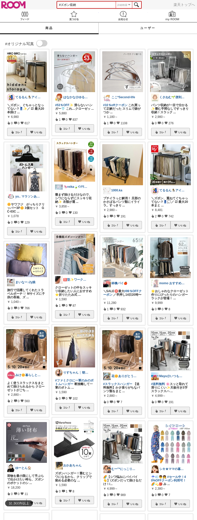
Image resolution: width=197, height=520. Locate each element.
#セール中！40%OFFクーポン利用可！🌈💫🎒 (168, 480)
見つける (73, 15)
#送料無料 (158, 384)
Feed (24, 15)
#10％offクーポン (115, 105)
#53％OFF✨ (64, 105)
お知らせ (123, 15)
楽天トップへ (184, 5)
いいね (38, 132)
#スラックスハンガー (118, 384)
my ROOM (172, 15)
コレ (19, 132)
